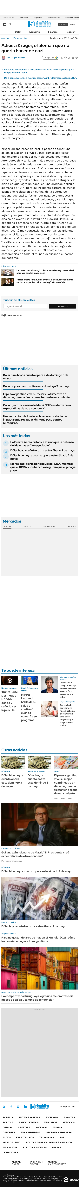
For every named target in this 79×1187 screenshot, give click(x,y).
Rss (62, 1137)
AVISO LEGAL (10, 1147)
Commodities (49, 527)
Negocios (69, 1122)
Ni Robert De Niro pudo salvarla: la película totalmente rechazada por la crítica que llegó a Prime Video (44, 281)
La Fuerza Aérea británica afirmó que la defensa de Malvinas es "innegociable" (42, 443)
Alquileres (38, 17)
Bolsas (27, 527)
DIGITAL (18, 1163)
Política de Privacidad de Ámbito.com (49, 1142)
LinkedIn (25, 1106)
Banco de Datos (28, 1122)
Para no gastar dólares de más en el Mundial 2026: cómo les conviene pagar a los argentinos (38, 939)
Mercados (50, 1122)
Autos (7, 1137)
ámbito (5, 38)
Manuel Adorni (54, 17)
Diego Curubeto (18, 57)
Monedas (7, 527)
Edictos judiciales (35, 1147)
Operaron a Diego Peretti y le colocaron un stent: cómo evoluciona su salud (68, 689)
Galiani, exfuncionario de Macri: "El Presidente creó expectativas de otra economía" (37, 406)
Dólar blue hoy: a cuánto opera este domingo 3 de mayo (35, 376)
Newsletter (67, 1106)
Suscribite (63, 306)
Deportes (9, 1132)
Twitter (4, 1107)
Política (70, 31)
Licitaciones (10, 1152)
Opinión (7, 1127)
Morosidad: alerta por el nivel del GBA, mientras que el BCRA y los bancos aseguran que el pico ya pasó (43, 467)
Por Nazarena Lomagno (11, 861)
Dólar (18, 31)
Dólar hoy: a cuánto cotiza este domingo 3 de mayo (36, 386)
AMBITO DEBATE (57, 1163)
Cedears (72, 527)
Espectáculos (20, 38)
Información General (59, 1132)
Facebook (11, 1106)
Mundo (57, 1127)
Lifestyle (24, 1127)
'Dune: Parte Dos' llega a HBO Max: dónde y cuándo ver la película (9, 701)
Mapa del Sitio (11, 1142)
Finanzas (52, 31)
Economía (34, 31)
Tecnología (46, 1137)
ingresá (72, 24)
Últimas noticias (29, 1117)
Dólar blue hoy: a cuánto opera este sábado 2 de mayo (41, 457)
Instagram (18, 1106)
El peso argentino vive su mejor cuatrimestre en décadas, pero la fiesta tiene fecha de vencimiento (36, 395)
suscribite (63, 24)
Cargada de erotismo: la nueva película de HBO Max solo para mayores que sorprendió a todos (67, 715)
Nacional (41, 1127)
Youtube (33, 1107)
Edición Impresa (30, 1132)
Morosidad (24, 17)
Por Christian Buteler (63, 798)
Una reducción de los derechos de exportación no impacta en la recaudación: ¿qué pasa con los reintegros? (35, 419)
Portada (8, 1117)
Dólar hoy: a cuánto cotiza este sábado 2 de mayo (42, 450)
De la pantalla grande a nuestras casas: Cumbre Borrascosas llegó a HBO (40, 77)
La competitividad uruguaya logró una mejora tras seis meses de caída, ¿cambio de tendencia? (37, 997)
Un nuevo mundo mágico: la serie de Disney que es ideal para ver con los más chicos (45, 271)
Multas (56, 1147)
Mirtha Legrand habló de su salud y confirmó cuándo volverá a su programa (29, 707)
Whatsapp (40, 1106)
